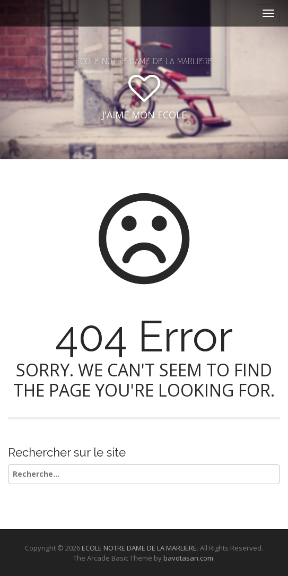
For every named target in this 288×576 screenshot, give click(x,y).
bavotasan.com (188, 558)
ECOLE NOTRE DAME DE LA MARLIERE (144, 61)
